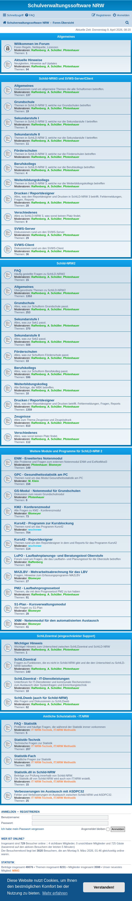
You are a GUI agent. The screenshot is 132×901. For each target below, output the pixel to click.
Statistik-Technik (27, 740)
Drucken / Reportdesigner (34, 193)
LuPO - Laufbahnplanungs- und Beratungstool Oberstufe (58, 556)
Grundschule (24, 102)
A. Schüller (54, 50)
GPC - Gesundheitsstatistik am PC (41, 474)
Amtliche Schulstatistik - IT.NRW (66, 716)
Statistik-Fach (25, 756)
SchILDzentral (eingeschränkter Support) (66, 636)
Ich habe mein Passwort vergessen (22, 828)
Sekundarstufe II (27, 134)
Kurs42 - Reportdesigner (33, 539)
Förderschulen (25, 150)
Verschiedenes (25, 212)
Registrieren (30, 811)
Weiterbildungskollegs (31, 180)
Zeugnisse (22, 416)
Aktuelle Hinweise (28, 60)
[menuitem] (30, 15)
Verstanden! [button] (104, 887)
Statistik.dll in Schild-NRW (34, 772)
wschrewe (34, 529)
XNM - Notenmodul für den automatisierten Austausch (56, 620)
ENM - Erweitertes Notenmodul (38, 458)
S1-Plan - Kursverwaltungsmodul (40, 604)
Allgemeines (66, 36)
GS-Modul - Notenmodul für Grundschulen (47, 491)
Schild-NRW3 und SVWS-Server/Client (66, 78)
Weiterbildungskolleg (30, 384)
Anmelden (8, 811)
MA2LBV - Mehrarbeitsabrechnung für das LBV (51, 572)
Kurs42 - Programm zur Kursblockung (44, 523)
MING (15, 870)
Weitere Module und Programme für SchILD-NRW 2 (66, 451)
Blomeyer (55, 464)
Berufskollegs (25, 164)
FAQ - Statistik (25, 723)
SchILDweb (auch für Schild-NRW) (41, 698)
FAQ (17, 270)
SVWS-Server (24, 228)
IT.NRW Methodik (65, 729)
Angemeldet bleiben (95, 829)
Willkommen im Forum (31, 44)
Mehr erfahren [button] (55, 893)
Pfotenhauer (71, 50)
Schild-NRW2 (66, 263)
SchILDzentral (25, 659)
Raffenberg (38, 50)
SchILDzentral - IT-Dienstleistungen (41, 678)
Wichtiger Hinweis (28, 643)
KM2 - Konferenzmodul (32, 507)
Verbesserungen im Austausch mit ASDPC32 (49, 791)
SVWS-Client (24, 245)
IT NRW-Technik (41, 729)
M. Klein (33, 480)
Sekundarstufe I (26, 118)
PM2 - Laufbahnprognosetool (37, 588)
